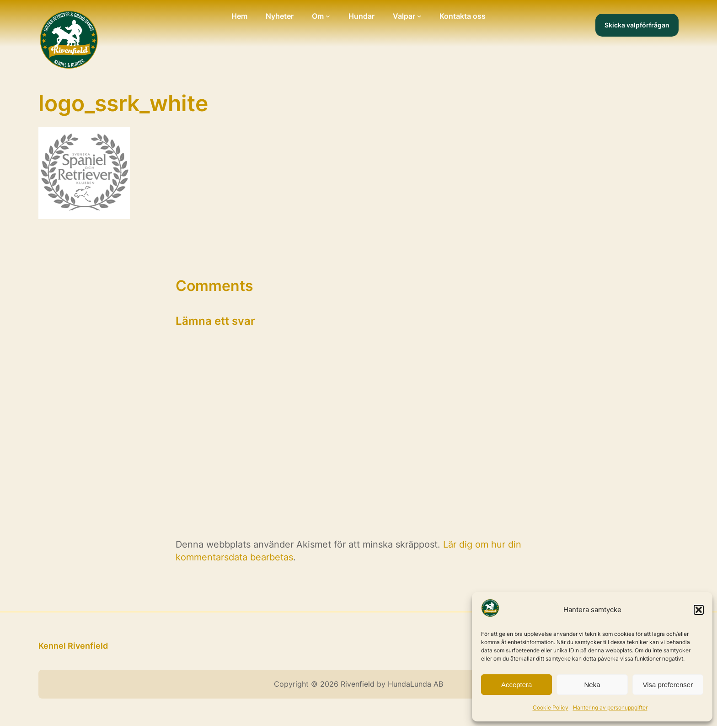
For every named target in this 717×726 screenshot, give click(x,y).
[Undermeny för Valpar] (419, 16)
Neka (592, 684)
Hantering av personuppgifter (610, 707)
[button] (698, 609)
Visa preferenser (667, 684)
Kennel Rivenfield (73, 646)
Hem (239, 16)
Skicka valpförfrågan (637, 25)
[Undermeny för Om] (328, 16)
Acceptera (516, 684)
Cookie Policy (550, 707)
